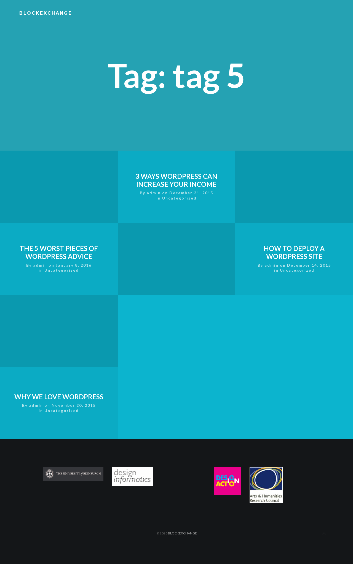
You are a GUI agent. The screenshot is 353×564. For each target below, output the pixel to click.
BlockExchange (182, 533)
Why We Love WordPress (59, 367)
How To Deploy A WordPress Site (294, 223)
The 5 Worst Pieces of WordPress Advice (59, 223)
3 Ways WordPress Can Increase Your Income (177, 223)
